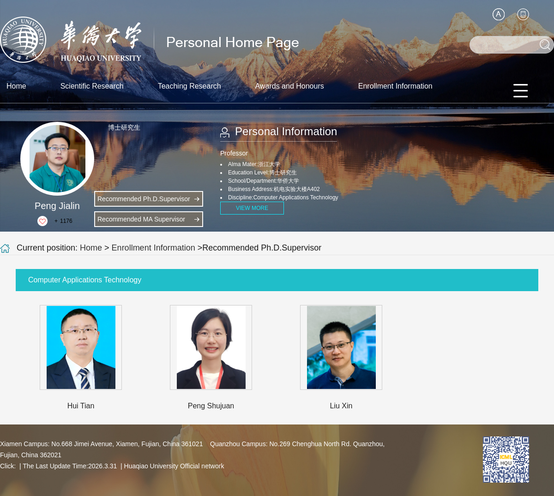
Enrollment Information (395, 86)
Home (16, 86)
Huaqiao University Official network (174, 466)
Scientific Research (92, 86)
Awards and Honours (289, 86)
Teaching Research (189, 86)
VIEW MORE (252, 208)
